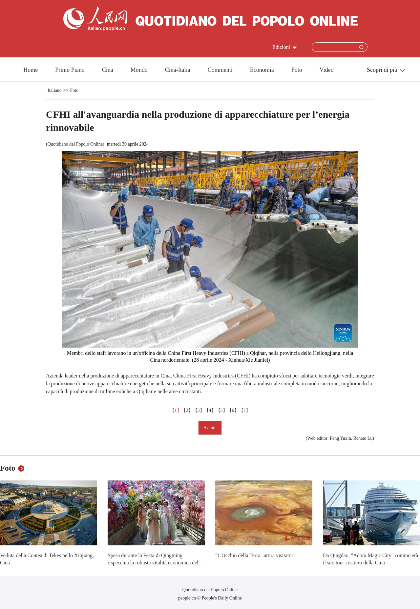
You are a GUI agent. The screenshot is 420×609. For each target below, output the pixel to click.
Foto (296, 70)
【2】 (187, 410)
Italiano (55, 90)
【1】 (175, 410)
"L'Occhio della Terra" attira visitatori (255, 555)
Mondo (139, 70)
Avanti (210, 427)
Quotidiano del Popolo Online (75, 144)
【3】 (198, 410)
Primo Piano (70, 70)
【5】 (221, 410)
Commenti (220, 70)
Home (30, 70)
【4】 (210, 410)
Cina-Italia (177, 70)
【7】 (244, 410)
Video (327, 70)
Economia (262, 70)
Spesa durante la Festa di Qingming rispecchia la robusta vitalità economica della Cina (155, 562)
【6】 (233, 410)
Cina (107, 70)
